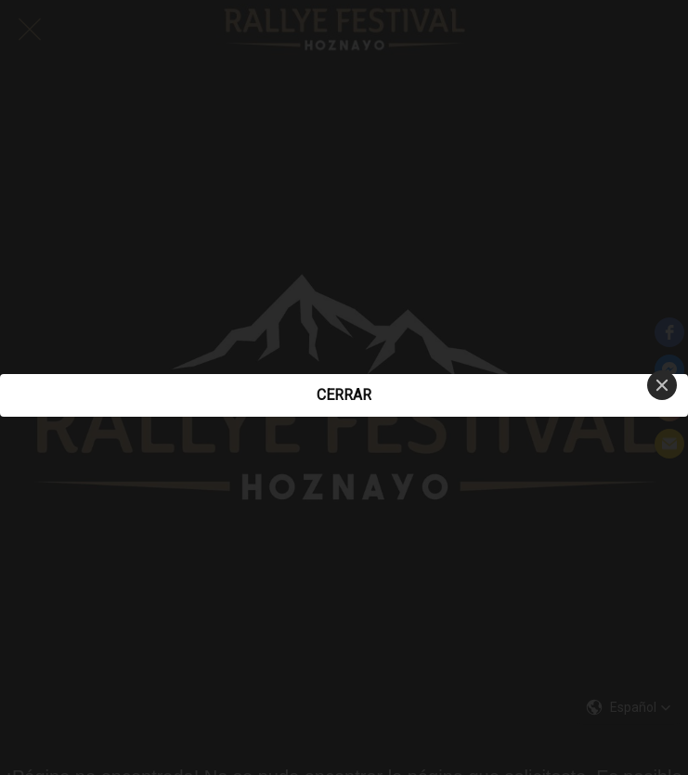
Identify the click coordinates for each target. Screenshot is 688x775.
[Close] (662, 385)
